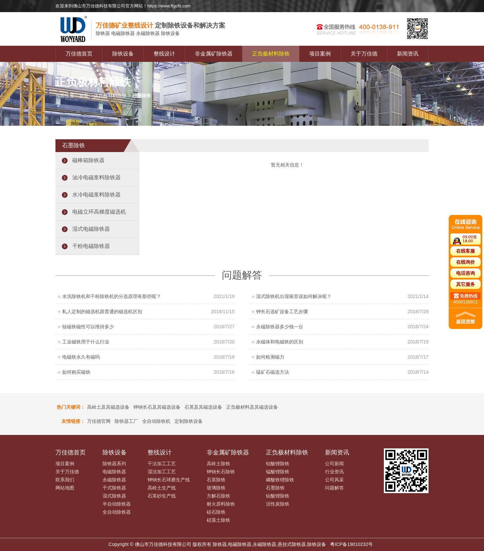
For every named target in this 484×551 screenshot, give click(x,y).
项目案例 (320, 54)
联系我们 (64, 479)
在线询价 (465, 262)
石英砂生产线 (162, 496)
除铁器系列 (114, 463)
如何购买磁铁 (76, 372)
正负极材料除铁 (271, 54)
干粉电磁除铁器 (91, 246)
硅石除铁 (216, 512)
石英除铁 (216, 479)
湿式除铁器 (114, 496)
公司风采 (334, 479)
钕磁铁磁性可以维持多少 (88, 326)
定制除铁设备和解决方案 (160, 25)
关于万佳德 (364, 54)
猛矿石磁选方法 (272, 372)
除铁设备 (123, 54)
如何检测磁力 (270, 357)
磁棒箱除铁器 (88, 160)
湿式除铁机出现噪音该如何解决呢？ (293, 296)
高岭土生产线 (162, 487)
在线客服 (465, 251)
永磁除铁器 (114, 479)
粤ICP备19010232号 (351, 544)
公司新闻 (334, 463)
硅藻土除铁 (218, 520)
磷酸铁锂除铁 (280, 479)
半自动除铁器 (117, 504)
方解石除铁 (218, 496)
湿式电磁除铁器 (91, 229)
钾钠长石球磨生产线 (169, 479)
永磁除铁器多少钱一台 (279, 326)
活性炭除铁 (277, 504)
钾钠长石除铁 (221, 471)
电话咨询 (465, 273)
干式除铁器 (114, 487)
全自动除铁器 (117, 512)
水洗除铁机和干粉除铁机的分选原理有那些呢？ (111, 296)
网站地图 (64, 487)
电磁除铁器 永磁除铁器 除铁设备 (138, 33)
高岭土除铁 (218, 463)
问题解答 (334, 487)
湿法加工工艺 (162, 471)
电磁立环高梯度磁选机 (99, 212)
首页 (83, 95)
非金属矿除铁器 (214, 54)
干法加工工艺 (162, 463)
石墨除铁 (275, 487)
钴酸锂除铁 (277, 463)
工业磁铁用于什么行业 (85, 341)
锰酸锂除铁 (277, 471)
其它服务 (465, 284)
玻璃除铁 (216, 487)
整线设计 (164, 54)
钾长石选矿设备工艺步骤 (282, 311)
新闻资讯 (407, 54)
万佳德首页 (79, 54)
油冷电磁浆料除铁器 (96, 177)
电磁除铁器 (114, 471)
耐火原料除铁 (221, 504)
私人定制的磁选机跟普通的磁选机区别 (102, 311)
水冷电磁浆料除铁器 (96, 194)
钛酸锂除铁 (277, 496)
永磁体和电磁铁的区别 (279, 341)
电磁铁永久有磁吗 (81, 357)
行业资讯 (334, 471)
